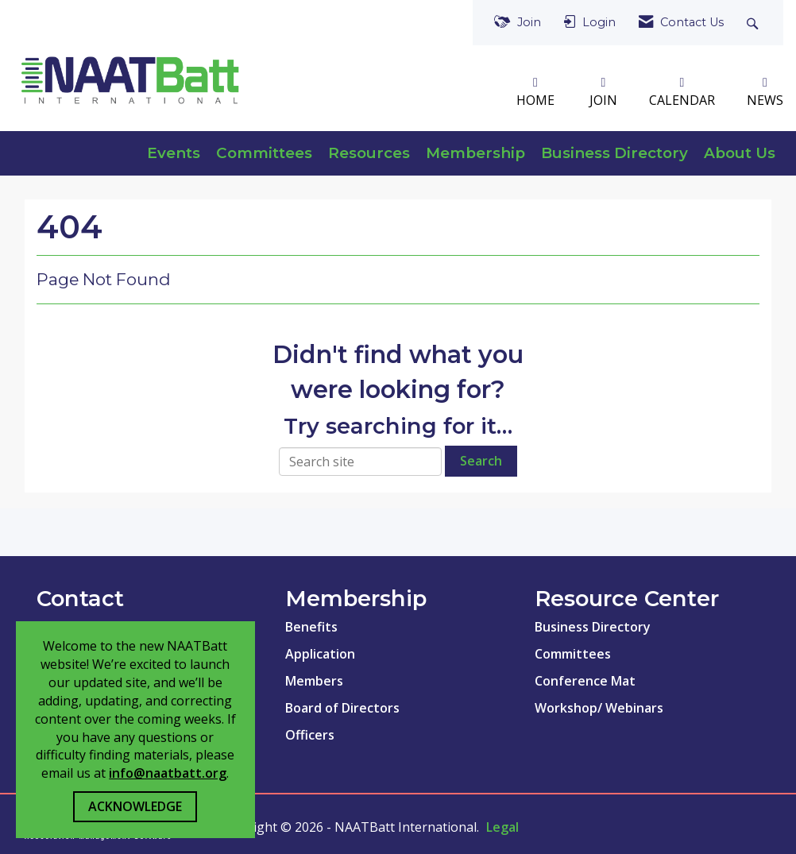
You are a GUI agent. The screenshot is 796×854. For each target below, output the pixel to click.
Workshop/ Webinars (599, 708)
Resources (369, 153)
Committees (264, 153)
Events (173, 153)
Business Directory (614, 153)
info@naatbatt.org (167, 773)
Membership (475, 153)
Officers (309, 735)
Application (320, 654)
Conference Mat (585, 681)
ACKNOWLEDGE (135, 806)
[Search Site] (754, 23)
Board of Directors (342, 708)
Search (481, 461)
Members (314, 681)
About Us (739, 153)
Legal (502, 827)
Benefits (311, 627)
